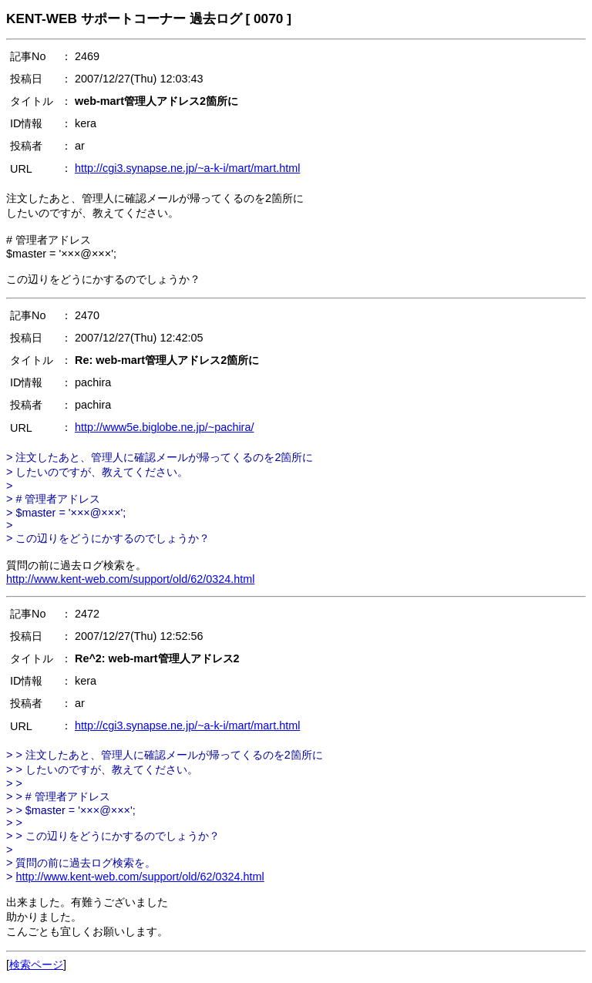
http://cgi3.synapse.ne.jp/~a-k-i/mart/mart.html (187, 168)
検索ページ (36, 964)
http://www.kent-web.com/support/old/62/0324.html (130, 579)
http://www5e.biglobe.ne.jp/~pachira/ (164, 427)
